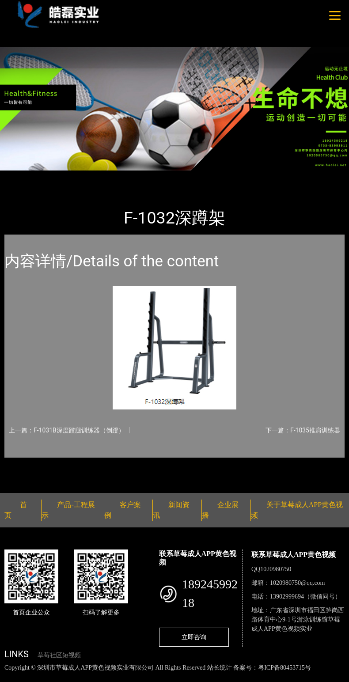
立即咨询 (194, 636)
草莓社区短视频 (59, 655)
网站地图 (13, 677)
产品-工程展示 (57, 176)
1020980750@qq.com (297, 583)
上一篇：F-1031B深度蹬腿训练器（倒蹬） (67, 430)
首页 (20, 176)
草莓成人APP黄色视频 (121, 176)
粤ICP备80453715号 (284, 667)
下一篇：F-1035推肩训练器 (303, 430)
